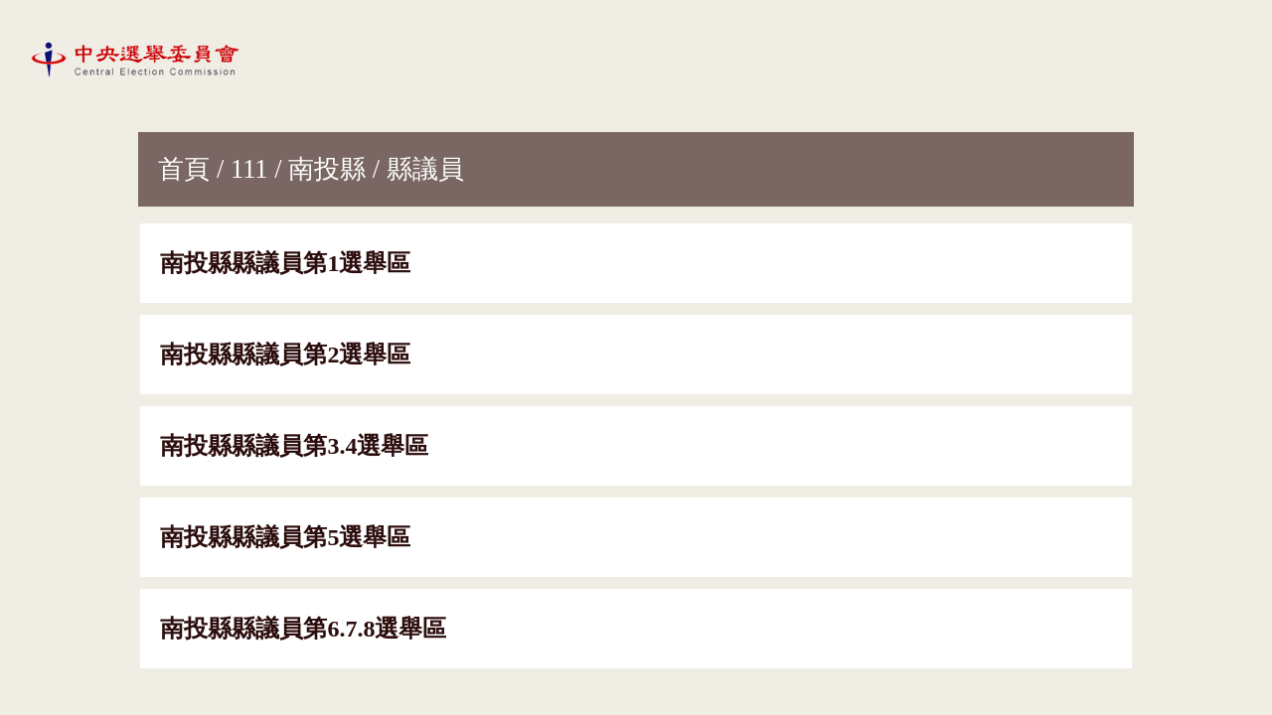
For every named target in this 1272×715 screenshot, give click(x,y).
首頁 (184, 169)
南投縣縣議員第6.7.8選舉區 (303, 629)
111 (249, 169)
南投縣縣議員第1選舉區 (285, 263)
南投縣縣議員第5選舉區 (285, 537)
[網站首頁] (139, 58)
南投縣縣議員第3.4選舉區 (294, 446)
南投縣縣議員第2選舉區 (285, 354)
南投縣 (327, 169)
